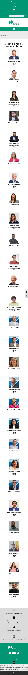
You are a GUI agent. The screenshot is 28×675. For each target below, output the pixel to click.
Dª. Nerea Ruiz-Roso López (14, 163)
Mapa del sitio (13, 667)
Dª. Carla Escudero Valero (14, 573)
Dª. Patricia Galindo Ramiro (14, 368)
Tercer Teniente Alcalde (14, 125)
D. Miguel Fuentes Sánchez (14, 122)
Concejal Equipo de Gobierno (14, 248)
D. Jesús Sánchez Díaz (14, 348)
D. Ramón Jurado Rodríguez (14, 61)
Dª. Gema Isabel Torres (14, 204)
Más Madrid (14, 126)
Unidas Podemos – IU (14, 577)
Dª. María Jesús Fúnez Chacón (14, 471)
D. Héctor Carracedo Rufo (14, 327)
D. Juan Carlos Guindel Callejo (14, 553)
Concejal (14, 186)
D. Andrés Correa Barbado (14, 81)
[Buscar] (25, 16)
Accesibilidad (20, 667)
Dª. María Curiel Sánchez (14, 225)
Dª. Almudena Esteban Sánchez (14, 430)
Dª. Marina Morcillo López (14, 266)
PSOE (14, 64)
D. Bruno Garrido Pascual (14, 143)
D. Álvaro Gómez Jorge (14, 594)
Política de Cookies (13, 669)
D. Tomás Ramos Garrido (14, 532)
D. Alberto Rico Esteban (14, 245)
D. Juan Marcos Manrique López (14, 512)
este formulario (15, 622)
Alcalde (14, 63)
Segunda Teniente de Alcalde (14, 104)
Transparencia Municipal (12, 33)
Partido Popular (14, 331)
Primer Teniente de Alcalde (14, 84)
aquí (21, 613)
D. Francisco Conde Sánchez (14, 184)
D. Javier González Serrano (14, 286)
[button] (14, 29)
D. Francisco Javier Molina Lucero (14, 389)
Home (3, 33)
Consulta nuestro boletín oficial (13, 613)
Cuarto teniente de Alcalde (14, 145)
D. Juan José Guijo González (14, 491)
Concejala (14, 371)
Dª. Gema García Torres (14, 102)
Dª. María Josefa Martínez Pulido (14, 409)
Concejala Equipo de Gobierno (14, 166)
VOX (14, 515)
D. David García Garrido (14, 450)
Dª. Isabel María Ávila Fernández (14, 307)
